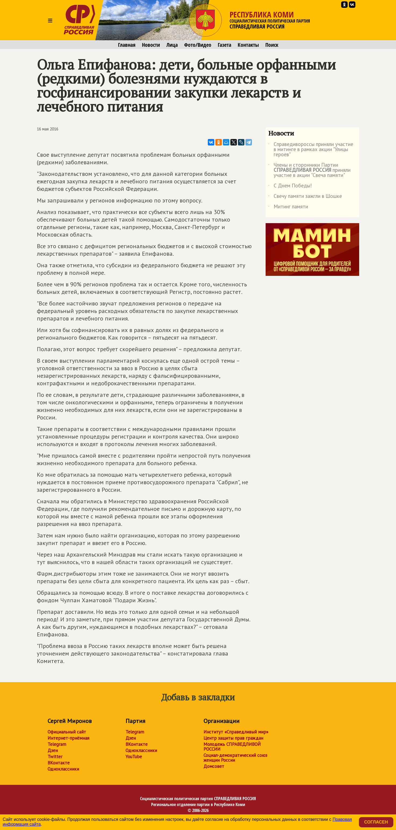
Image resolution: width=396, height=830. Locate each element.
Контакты (248, 45)
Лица (172, 45)
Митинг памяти (288, 207)
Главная (126, 45)
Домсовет (214, 766)
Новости (151, 45)
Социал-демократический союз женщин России (235, 758)
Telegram (57, 744)
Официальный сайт (67, 731)
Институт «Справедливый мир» (236, 731)
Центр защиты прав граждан (233, 738)
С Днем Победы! (290, 186)
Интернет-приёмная (68, 738)
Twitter (55, 756)
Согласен (376, 822)
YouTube (134, 756)
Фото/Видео (197, 45)
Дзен (53, 750)
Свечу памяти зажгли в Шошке (305, 197)
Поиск (271, 45)
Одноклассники (63, 769)
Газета (224, 45)
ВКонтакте (59, 762)
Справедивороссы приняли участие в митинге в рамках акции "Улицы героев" (310, 150)
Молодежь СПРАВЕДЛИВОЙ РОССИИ (232, 746)
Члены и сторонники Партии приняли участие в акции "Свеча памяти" (309, 170)
